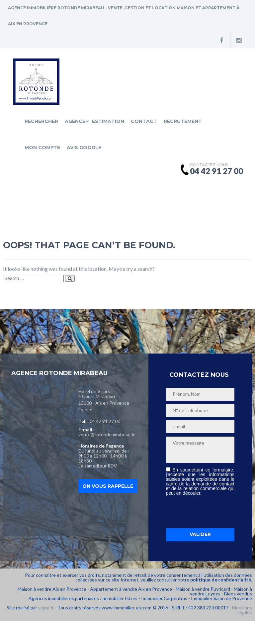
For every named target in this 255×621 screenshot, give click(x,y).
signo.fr (46, 607)
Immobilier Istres (119, 598)
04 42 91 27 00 (105, 421)
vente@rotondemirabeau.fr (106, 434)
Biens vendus (238, 593)
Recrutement (183, 121)
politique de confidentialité (220, 579)
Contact (144, 121)
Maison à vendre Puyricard (203, 589)
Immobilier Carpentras (164, 598)
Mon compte (42, 148)
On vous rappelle (107, 486)
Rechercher (41, 121)
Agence (75, 121)
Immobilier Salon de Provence (221, 598)
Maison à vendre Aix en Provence (52, 589)
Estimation (108, 121)
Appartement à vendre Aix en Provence (131, 589)
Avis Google (84, 148)
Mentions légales (242, 610)
